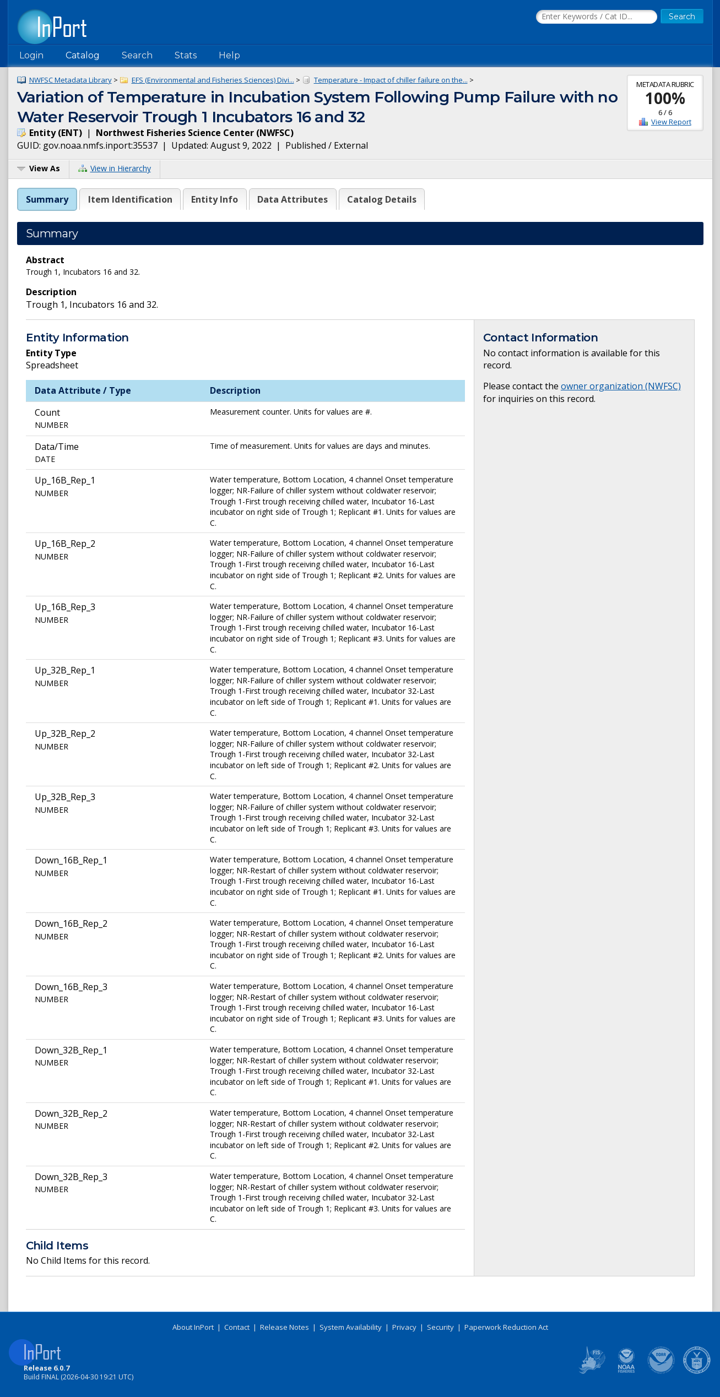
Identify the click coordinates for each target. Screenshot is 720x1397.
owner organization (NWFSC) (621, 386)
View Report (671, 122)
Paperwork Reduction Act (506, 1327)
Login (31, 55)
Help (229, 55)
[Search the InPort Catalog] (596, 17)
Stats (186, 55)
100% (665, 98)
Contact (237, 1327)
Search (137, 55)
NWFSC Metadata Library (70, 80)
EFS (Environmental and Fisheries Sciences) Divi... (213, 80)
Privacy (404, 1327)
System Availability (351, 1327)
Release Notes (284, 1327)
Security (440, 1327)
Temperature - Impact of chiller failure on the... (391, 80)
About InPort (193, 1327)
